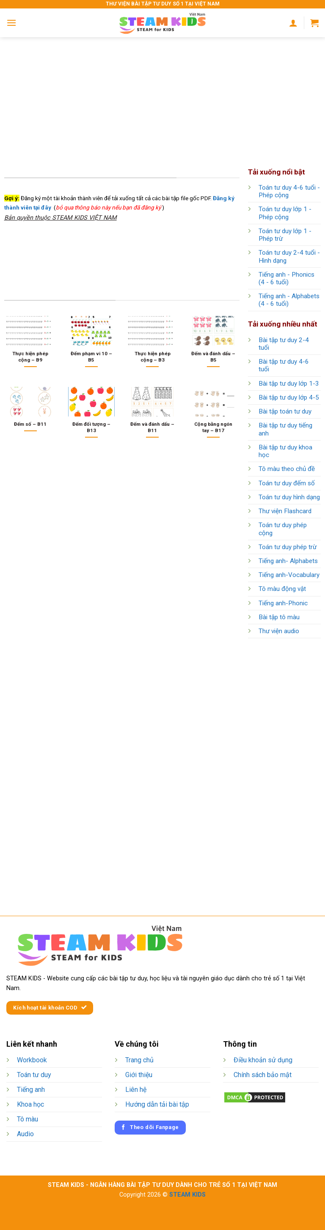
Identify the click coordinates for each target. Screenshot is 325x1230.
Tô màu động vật (282, 589)
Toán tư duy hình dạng (289, 497)
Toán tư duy (34, 1075)
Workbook (32, 1060)
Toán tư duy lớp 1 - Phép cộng (285, 212)
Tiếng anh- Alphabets (288, 561)
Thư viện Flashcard (285, 511)
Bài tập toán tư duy (285, 411)
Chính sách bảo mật (263, 1075)
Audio (25, 1134)
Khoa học (30, 1104)
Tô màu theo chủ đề (287, 469)
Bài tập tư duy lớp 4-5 (289, 397)
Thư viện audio (279, 631)
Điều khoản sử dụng (263, 1060)
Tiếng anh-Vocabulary (289, 575)
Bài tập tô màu (279, 617)
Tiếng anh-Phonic (283, 603)
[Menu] (11, 22)
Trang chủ (139, 1060)
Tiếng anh (31, 1090)
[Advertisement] (162, 96)
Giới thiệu (138, 1075)
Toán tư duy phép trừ (288, 547)
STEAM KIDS (187, 1194)
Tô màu (27, 1119)
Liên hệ (135, 1090)
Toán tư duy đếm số (287, 483)
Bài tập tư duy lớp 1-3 (289, 383)
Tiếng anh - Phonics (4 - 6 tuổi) (286, 278)
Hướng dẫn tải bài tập (157, 1104)
